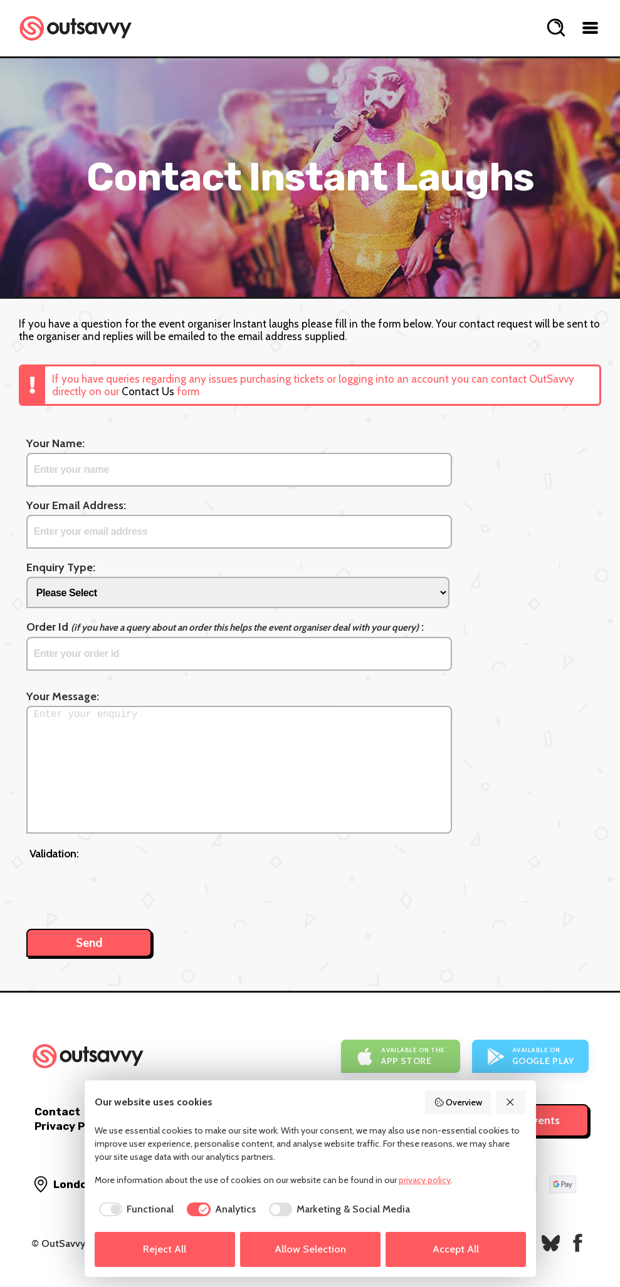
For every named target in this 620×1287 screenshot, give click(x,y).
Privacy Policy (72, 1126)
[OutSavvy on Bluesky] (551, 1243)
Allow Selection (310, 1249)
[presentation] (124, 888)
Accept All (456, 1249)
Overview (458, 1102)
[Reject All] (511, 1102)
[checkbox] (134, 1209)
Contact (57, 1111)
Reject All (164, 1249)
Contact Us (148, 391)
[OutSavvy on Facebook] (578, 1243)
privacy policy (425, 1180)
